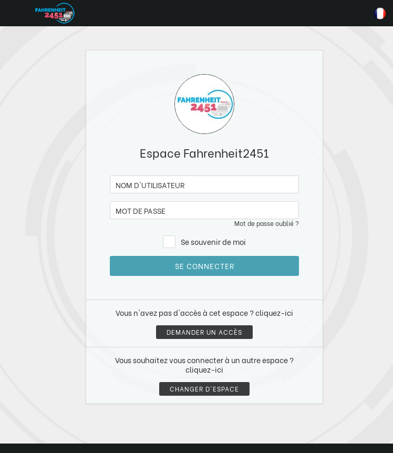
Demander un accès (204, 331)
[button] (28, 399)
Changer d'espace (204, 388)
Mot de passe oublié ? (266, 223)
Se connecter (204, 265)
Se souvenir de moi (213, 241)
